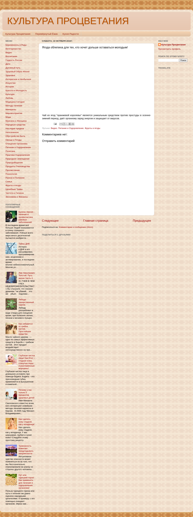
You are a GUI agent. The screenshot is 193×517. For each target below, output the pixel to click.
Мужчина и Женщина (16, 121)
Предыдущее (142, 220)
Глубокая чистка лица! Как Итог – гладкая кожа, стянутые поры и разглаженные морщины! (27, 362)
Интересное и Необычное (18, 79)
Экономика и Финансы (17, 197)
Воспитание (11, 56)
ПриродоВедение (14, 162)
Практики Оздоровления (18, 155)
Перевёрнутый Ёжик (46, 34)
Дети (8, 64)
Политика (10, 151)
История (10, 86)
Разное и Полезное (15, 178)
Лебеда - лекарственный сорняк (26, 302)
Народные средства (15, 125)
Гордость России (14, 60)
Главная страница (95, 220)
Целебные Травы (14, 189)
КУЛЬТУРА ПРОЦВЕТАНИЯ (68, 21)
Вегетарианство (13, 49)
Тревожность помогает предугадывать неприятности (26, 450)
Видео (54, 128)
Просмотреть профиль (169, 49)
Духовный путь (13, 68)
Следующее (50, 220)
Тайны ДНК (24, 244)
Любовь (9, 98)
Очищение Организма (16, 144)
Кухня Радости (70, 34)
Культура (10, 94)
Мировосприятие (14, 113)
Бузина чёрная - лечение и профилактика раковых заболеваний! (26, 217)
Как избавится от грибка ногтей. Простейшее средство (25, 329)
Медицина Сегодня (15, 102)
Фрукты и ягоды (92, 128)
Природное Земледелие (17, 159)
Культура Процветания (17, 34)
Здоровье (10, 75)
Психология (11, 174)
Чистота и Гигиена (15, 193)
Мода (8, 117)
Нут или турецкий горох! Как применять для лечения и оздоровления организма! (26, 481)
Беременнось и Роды (16, 45)
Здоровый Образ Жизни (17, 71)
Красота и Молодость (16, 90)
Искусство (11, 83)
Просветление (13, 170)
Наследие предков (15, 128)
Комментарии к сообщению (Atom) (76, 227)
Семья (9, 181)
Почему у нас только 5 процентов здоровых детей (26, 394)
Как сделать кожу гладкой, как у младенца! (26, 421)
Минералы (11, 109)
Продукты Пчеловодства (18, 166)
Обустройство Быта (15, 136)
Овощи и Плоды (14, 140)
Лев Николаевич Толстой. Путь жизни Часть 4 (27, 275)
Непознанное (12, 132)
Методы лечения (14, 105)
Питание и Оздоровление (71, 128)
